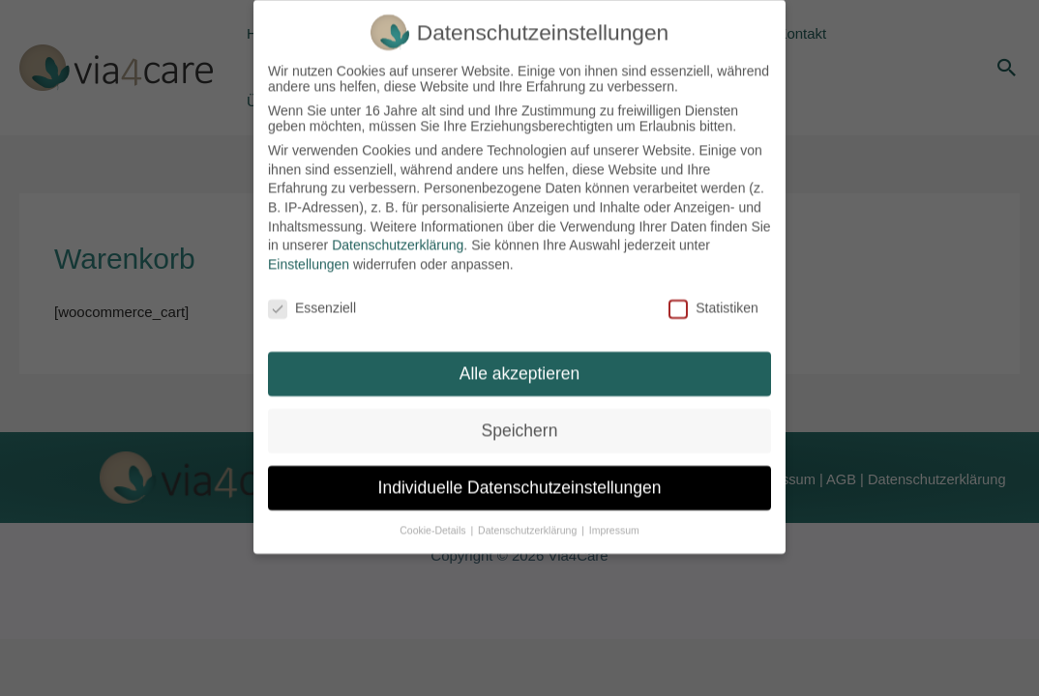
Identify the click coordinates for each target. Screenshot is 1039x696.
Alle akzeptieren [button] (520, 362)
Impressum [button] (614, 518)
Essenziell (312, 296)
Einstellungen (308, 252)
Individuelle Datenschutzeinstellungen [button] (520, 476)
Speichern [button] (520, 419)
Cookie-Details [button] (434, 518)
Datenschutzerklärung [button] (528, 518)
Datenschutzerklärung (397, 234)
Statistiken (713, 296)
